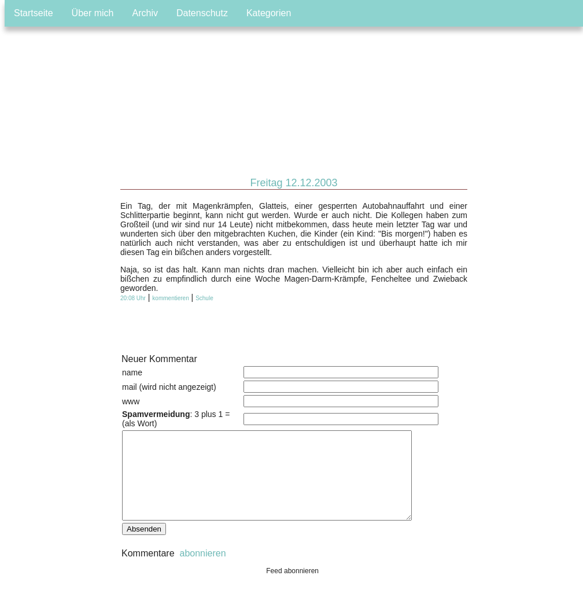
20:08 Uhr (133, 298)
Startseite (33, 13)
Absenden (144, 546)
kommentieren (170, 298)
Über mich (93, 13)
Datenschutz (202, 13)
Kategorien (268, 13)
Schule (204, 298)
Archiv (145, 13)
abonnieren (201, 571)
